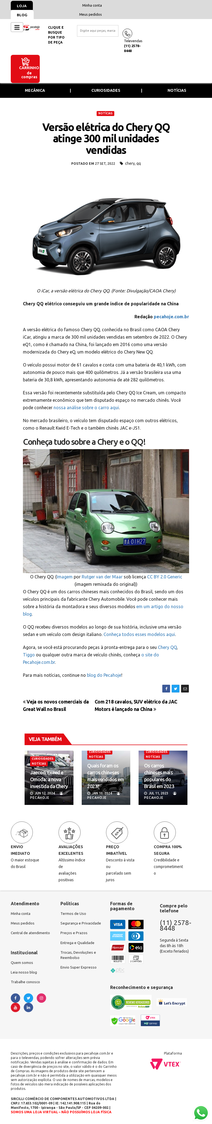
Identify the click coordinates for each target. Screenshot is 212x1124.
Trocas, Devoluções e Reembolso (78, 962)
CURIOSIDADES (43, 758)
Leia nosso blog (24, 973)
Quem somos (22, 963)
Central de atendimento (31, 933)
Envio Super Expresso (79, 974)
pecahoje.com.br (171, 316)
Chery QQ (167, 647)
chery (130, 163)
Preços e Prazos (74, 939)
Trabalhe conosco (26, 983)
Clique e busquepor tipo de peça (56, 35)
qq (138, 163)
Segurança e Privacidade (71, 926)
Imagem (65, 576)
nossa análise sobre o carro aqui (86, 407)
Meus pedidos (90, 14)
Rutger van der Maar (102, 576)
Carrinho (29, 68)
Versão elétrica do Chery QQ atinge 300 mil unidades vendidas (106, 138)
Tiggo (29, 654)
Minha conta (92, 5)
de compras (29, 75)
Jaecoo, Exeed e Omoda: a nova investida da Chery (49, 779)
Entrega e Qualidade (78, 949)
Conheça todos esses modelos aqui (139, 634)
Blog (23, 15)
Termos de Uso (73, 914)
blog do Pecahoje (104, 675)
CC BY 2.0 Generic (164, 576)
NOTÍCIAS (105, 113)
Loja (22, 6)
